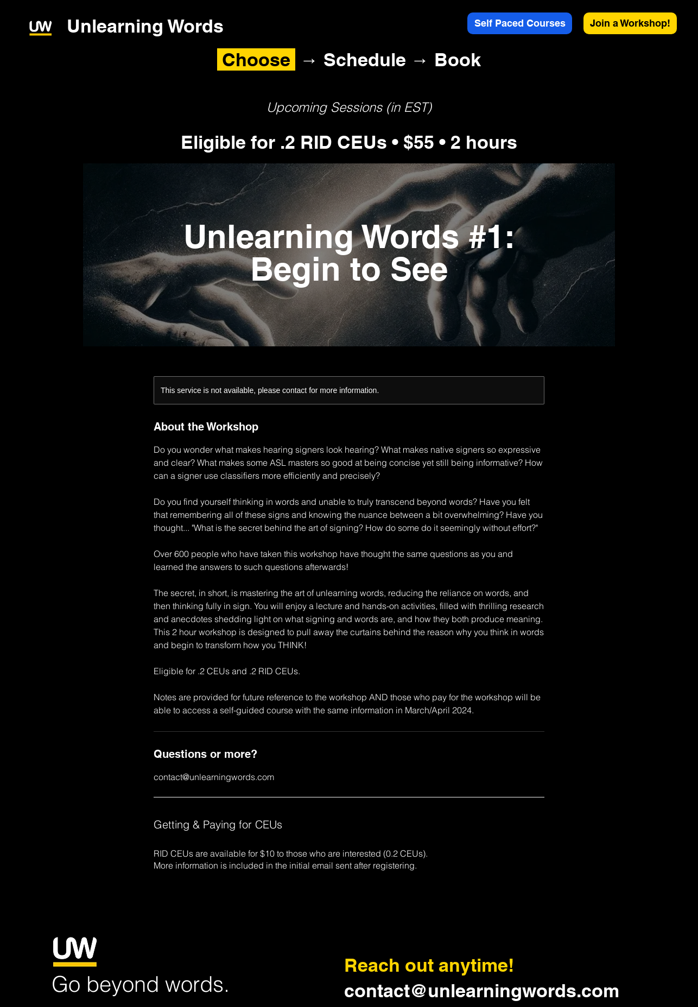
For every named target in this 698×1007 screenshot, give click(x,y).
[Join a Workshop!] (630, 23)
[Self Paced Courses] (519, 23)
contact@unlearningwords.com (481, 990)
